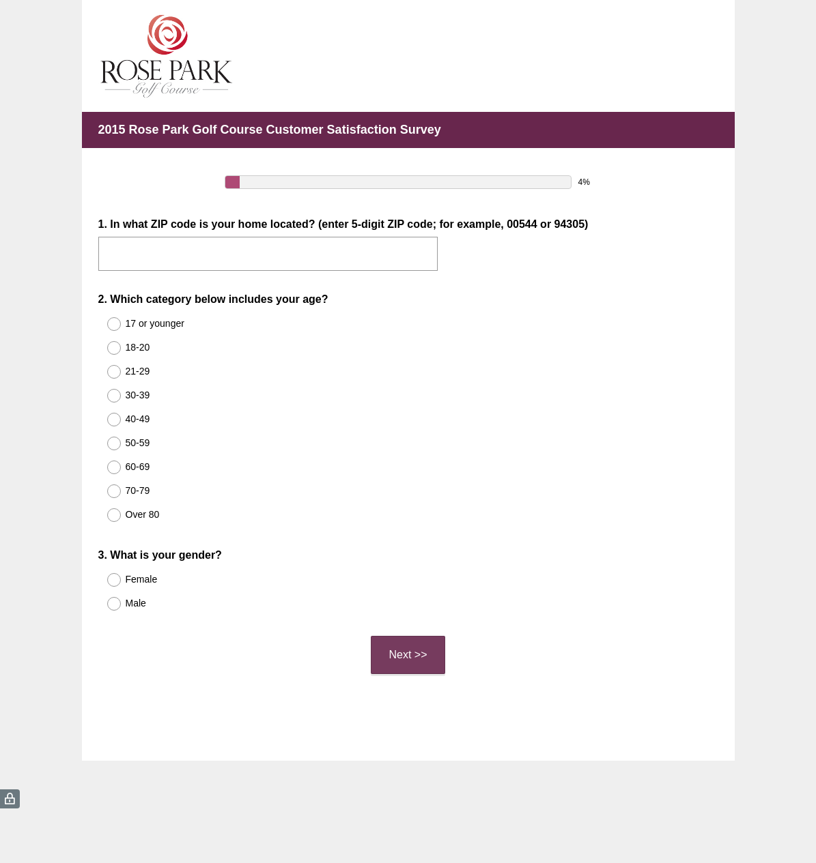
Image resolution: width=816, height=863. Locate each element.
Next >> (408, 654)
